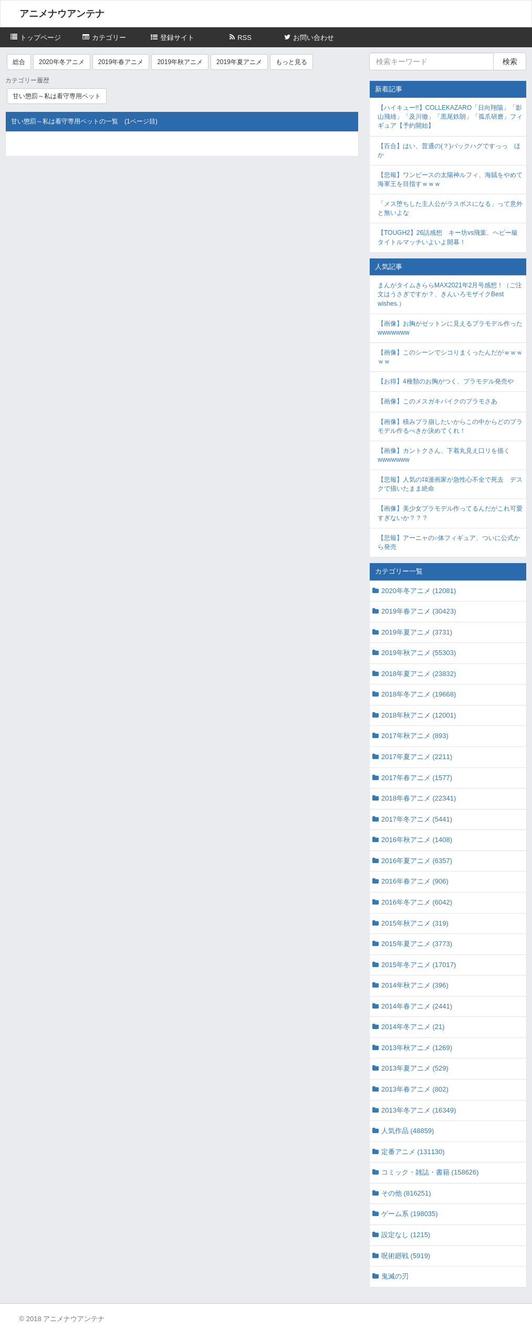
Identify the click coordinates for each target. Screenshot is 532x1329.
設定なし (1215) (405, 1235)
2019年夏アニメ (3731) (416, 632)
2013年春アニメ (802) (414, 1089)
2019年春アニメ (121, 62)
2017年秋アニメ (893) (414, 736)
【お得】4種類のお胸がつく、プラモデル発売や (446, 381)
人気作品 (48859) (407, 1131)
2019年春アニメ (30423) (418, 611)
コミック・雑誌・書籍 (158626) (430, 1172)
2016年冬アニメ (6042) (416, 902)
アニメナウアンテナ (62, 13)
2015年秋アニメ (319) (414, 923)
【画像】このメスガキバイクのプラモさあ (437, 401)
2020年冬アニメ (62, 62)
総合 (19, 62)
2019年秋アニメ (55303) (418, 653)
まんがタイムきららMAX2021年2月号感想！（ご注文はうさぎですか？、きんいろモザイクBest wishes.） (450, 294)
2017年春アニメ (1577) (416, 778)
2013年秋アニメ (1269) (416, 1048)
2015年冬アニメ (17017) (418, 965)
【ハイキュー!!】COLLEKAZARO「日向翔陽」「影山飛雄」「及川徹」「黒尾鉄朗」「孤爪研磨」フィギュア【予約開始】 (450, 116)
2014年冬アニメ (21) (413, 1027)
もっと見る (291, 62)
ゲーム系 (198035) (409, 1214)
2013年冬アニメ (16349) (418, 1110)
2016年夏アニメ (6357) (416, 861)
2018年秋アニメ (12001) (418, 715)
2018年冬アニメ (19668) (418, 694)
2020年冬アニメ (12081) (418, 591)
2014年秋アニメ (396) (414, 985)
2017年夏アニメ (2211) (416, 757)
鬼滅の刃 (395, 1276)
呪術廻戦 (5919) (405, 1256)
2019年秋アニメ (180, 62)
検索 (510, 61)
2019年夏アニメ (239, 62)
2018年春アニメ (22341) (418, 798)
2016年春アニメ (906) (414, 881)
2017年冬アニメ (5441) (416, 819)
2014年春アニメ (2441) (416, 1006)
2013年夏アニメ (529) (414, 1068)
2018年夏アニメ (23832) (418, 674)
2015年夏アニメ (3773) (416, 944)
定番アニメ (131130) (413, 1152)
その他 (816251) (406, 1193)
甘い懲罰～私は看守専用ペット (57, 96)
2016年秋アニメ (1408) (416, 840)
